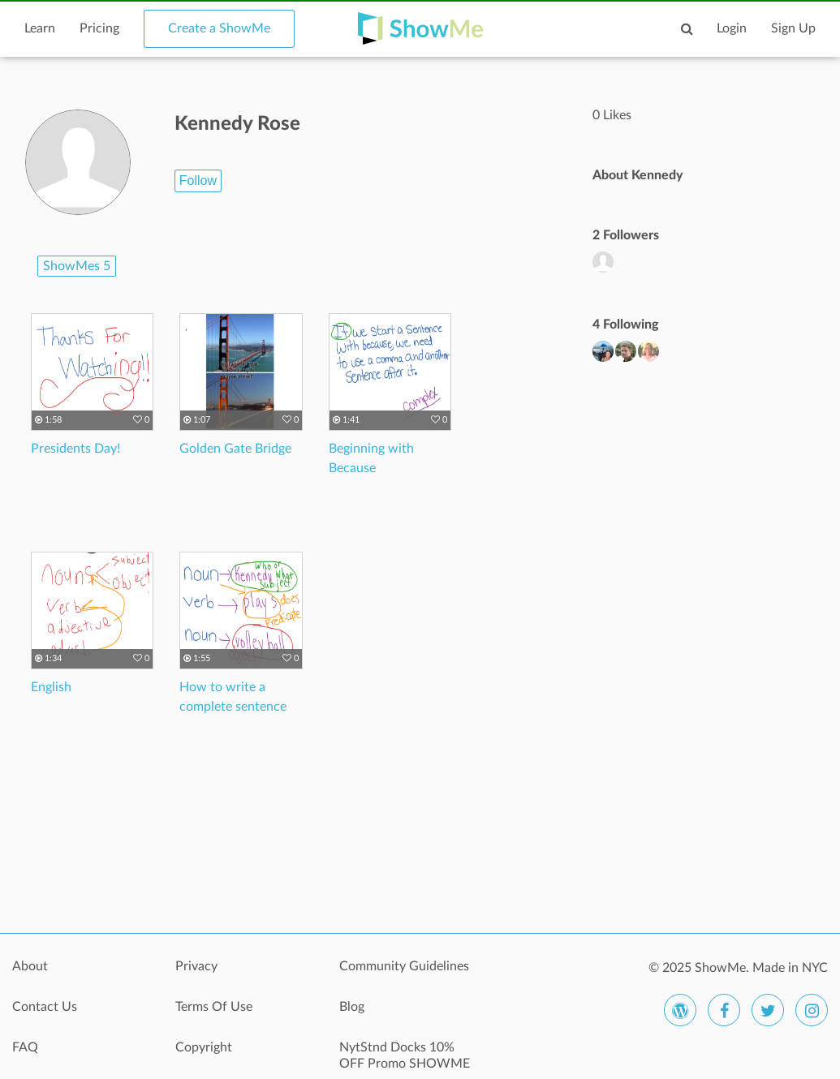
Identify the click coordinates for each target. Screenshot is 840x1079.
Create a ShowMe (219, 28)
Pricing (99, 28)
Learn (39, 28)
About (30, 966)
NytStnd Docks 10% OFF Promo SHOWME (404, 1055)
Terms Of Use (213, 1006)
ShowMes (76, 266)
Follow (198, 180)
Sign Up (793, 28)
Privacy (196, 966)
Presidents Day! (75, 448)
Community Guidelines (404, 966)
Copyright (203, 1047)
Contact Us (44, 1006)
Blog (351, 1006)
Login (732, 28)
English (51, 687)
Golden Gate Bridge (235, 448)
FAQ (25, 1047)
